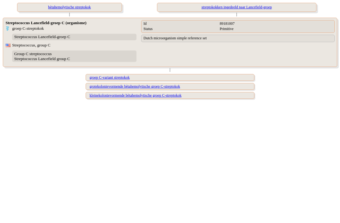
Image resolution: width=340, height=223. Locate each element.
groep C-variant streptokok (110, 77)
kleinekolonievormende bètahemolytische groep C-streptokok (135, 95)
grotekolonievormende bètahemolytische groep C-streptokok (135, 86)
